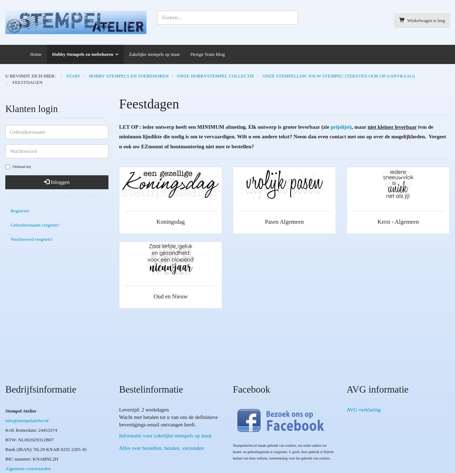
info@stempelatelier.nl (26, 420)
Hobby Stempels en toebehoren (82, 54)
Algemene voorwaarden (28, 468)
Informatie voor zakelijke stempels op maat (165, 436)
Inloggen (57, 182)
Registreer (20, 210)
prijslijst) (341, 127)
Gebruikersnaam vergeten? (35, 225)
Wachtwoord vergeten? (31, 239)
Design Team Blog (207, 54)
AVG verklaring (364, 410)
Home (36, 54)
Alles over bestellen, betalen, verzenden (161, 448)
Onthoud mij (18, 167)
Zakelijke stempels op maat (154, 54)
